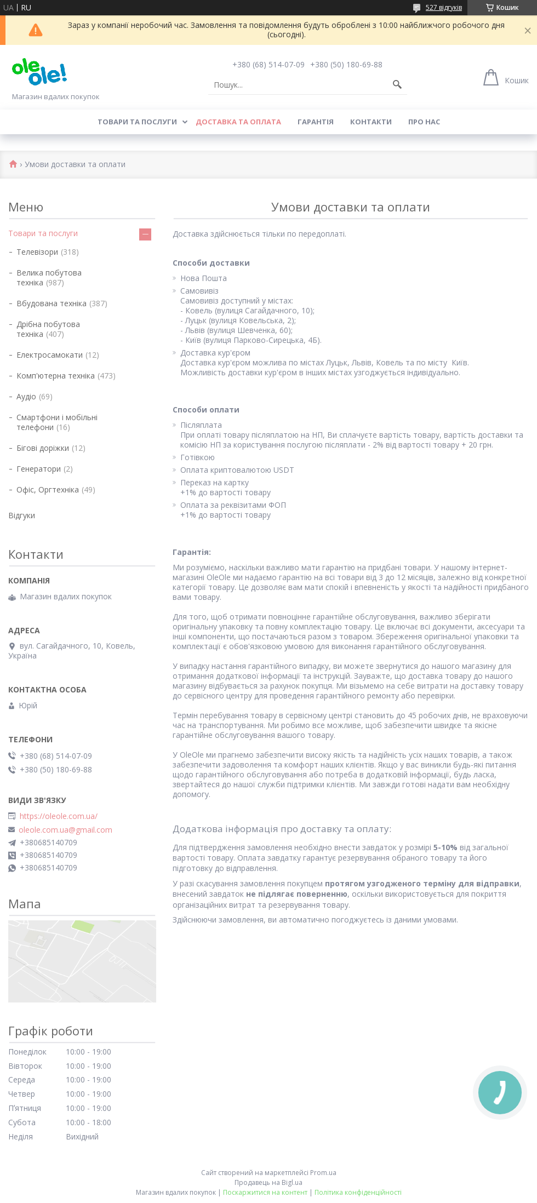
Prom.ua (323, 1172)
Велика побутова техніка (49, 277)
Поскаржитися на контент (265, 1192)
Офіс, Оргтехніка (47, 489)
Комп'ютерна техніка (55, 375)
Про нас (424, 122)
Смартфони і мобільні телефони (57, 422)
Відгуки (21, 515)
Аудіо (26, 396)
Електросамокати (49, 355)
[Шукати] (397, 85)
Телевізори (37, 252)
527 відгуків (444, 7)
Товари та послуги (137, 122)
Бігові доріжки (42, 448)
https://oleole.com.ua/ (59, 816)
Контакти (371, 122)
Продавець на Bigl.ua (268, 1182)
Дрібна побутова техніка (48, 329)
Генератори (38, 468)
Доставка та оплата (238, 122)
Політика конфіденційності (358, 1192)
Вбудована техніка (51, 303)
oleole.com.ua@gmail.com (65, 830)
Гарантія (316, 122)
